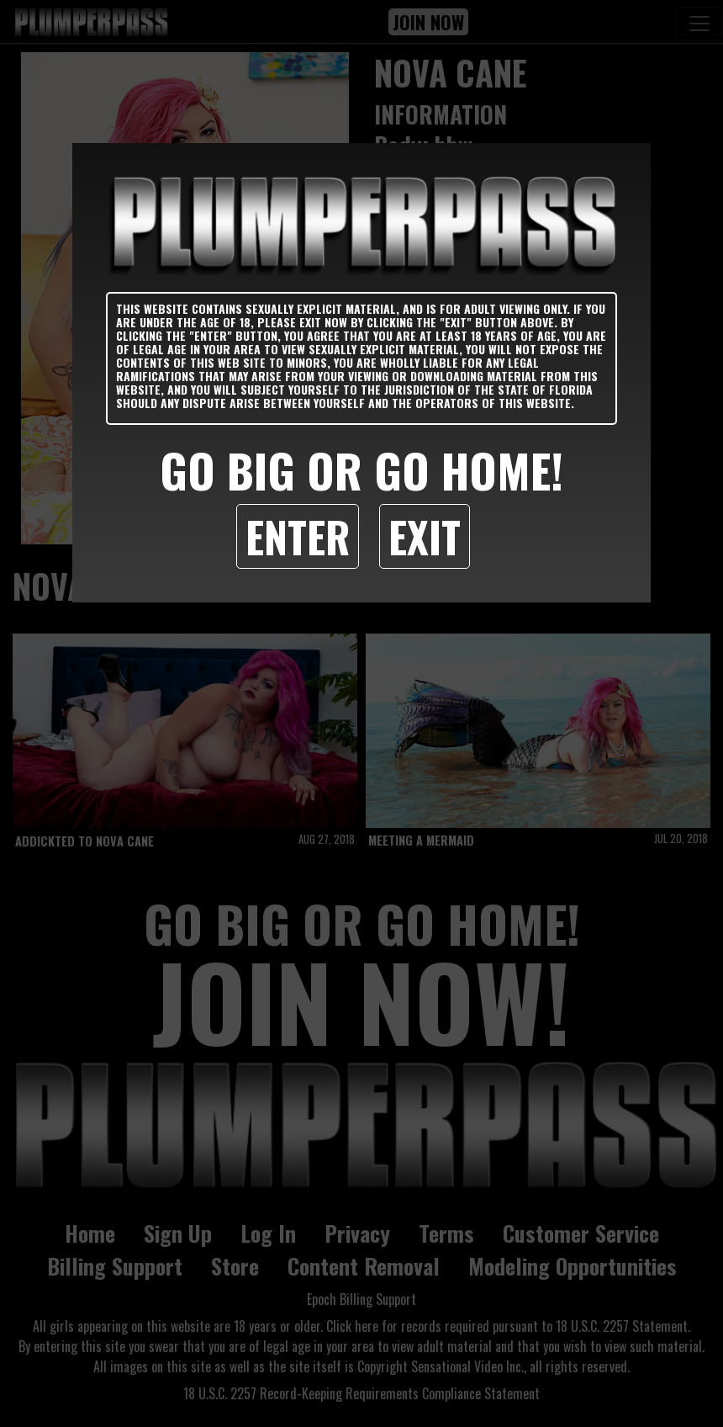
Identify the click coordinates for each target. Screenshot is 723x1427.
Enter (297, 536)
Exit (424, 536)
